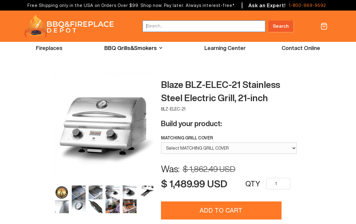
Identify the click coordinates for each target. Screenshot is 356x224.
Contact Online (301, 48)
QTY (252, 184)
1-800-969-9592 (307, 5)
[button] (324, 26)
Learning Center (225, 48)
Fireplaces (49, 48)
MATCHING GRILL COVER (187, 138)
